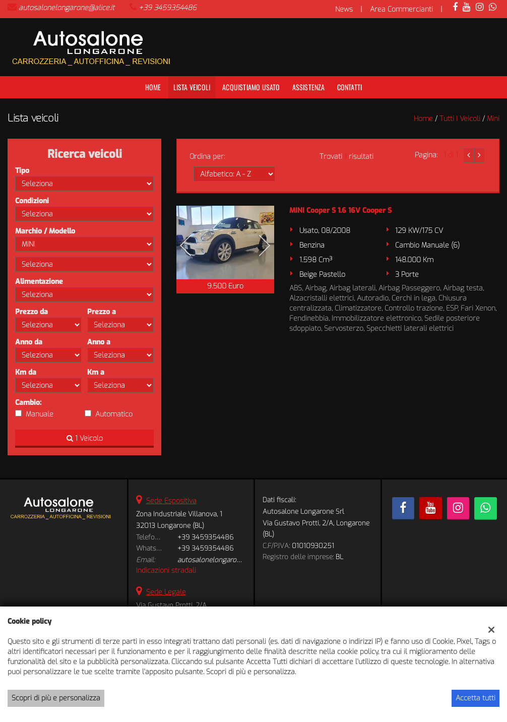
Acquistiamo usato (251, 87)
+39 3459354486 (168, 8)
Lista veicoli (192, 87)
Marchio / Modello (45, 231)
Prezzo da (31, 312)
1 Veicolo (85, 438)
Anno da (28, 342)
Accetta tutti (475, 698)
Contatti (349, 87)
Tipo (22, 170)
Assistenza (308, 87)
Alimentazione (39, 281)
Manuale (39, 414)
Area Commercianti (401, 9)
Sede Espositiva (171, 501)
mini (493, 119)
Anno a (98, 342)
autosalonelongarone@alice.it (66, 8)
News (344, 9)
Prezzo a (101, 312)
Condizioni (32, 201)
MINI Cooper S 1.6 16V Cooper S (340, 210)
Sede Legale (166, 592)
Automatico (114, 414)
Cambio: (28, 402)
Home (153, 87)
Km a (95, 372)
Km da (25, 372)
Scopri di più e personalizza (56, 698)
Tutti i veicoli (459, 119)
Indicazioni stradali (166, 570)
